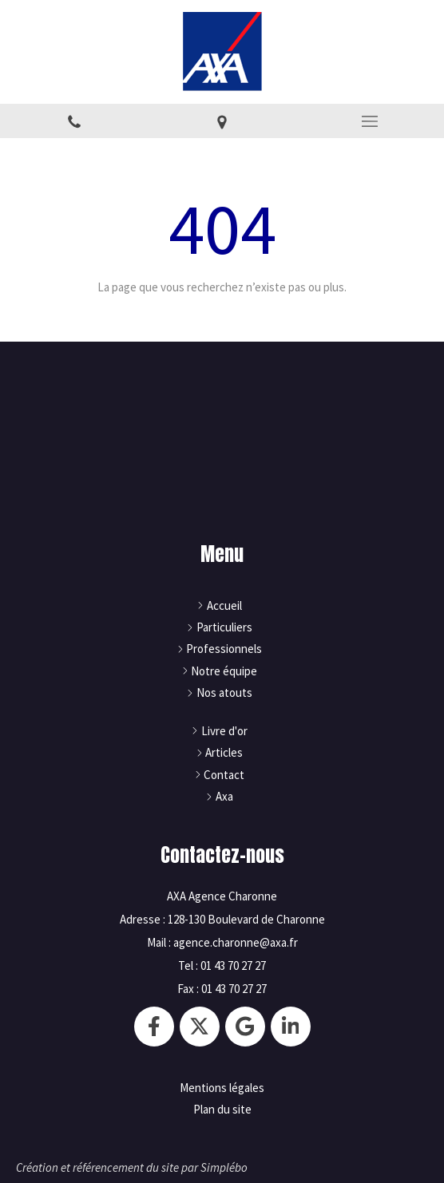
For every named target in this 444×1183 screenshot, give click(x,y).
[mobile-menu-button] (370, 121)
